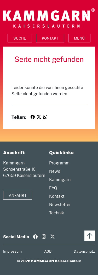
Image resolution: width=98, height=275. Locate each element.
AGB (47, 251)
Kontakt (50, 38)
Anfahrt (17, 195)
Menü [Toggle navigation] (79, 38)
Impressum (12, 251)
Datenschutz (84, 251)
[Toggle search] (20, 38)
